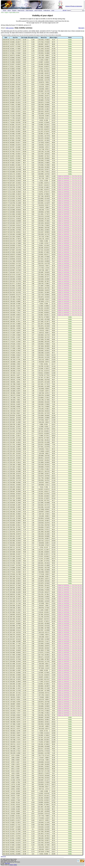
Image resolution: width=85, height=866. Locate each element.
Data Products (38, 10)
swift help (7, 863)
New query (81, 28)
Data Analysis (29, 10)
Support (14, 10)
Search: (69, 10)
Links (52, 10)
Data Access (21, 10)
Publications (46, 10)
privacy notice (13, 864)
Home (4, 10)
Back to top (3, 856)
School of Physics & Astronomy (73, 6)
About (9, 10)
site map (64, 10)
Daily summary (10, 28)
